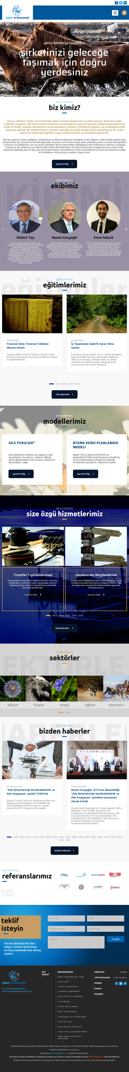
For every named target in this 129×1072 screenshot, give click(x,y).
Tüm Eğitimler (65, 394)
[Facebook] (116, 3)
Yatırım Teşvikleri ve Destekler (70, 996)
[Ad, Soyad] (66, 918)
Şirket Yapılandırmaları (67, 1011)
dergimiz (98, 994)
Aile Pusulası (63, 982)
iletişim (98, 983)
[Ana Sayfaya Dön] (17, 978)
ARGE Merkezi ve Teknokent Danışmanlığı (69, 1037)
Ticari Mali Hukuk (65, 1021)
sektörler (99, 972)
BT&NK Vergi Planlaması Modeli (71, 977)
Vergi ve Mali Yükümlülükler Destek (72, 1031)
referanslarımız (102, 977)
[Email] (105, 918)
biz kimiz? (45, 973)
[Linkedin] (124, 3)
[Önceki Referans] (4, 893)
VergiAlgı (123, 972)
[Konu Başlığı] (105, 929)
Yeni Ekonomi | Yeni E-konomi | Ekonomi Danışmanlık (17, 12)
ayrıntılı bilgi (64, 164)
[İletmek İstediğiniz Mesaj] (76, 942)
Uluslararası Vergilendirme (68, 991)
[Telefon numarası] (66, 929)
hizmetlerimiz (64, 628)
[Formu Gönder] (115, 939)
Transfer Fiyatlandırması (68, 986)
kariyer (98, 988)
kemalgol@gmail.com (59, 1053)
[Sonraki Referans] (10, 893)
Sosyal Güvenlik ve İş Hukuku (70, 1027)
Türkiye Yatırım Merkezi (68, 1006)
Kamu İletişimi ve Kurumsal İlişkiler (72, 1017)
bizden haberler (65, 850)
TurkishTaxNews (120, 977)
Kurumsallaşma (64, 1001)
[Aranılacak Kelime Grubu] (124, 12)
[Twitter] (120, 3)
